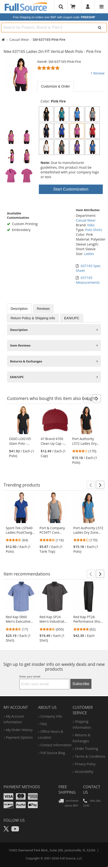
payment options (19, 737)
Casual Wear (19, 39)
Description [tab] (19, 309)
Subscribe (80, 684)
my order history (19, 730)
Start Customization (70, 189)
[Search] (100, 27)
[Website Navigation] (101, 7)
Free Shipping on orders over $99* (54, 17)
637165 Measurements (88, 280)
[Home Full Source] (3, 39)
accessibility (84, 771)
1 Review (97, 73)
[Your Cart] (74, 7)
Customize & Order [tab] (55, 86)
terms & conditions (90, 756)
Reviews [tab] (43, 309)
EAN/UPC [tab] (71, 318)
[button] (87, 398)
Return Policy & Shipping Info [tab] (33, 318)
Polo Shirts (93, 229)
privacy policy (85, 764)
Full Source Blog (52, 753)
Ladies (89, 253)
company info (51, 716)
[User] (88, 7)
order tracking (86, 748)
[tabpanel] (70, 93)
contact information (56, 745)
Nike (90, 225)
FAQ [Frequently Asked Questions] (43, 724)
